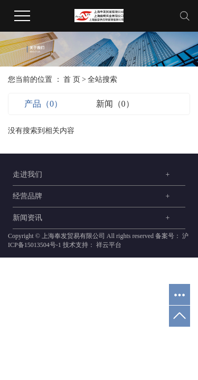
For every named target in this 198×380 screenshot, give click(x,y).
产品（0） (43, 103)
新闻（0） (115, 103)
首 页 (71, 79)
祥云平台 (108, 245)
